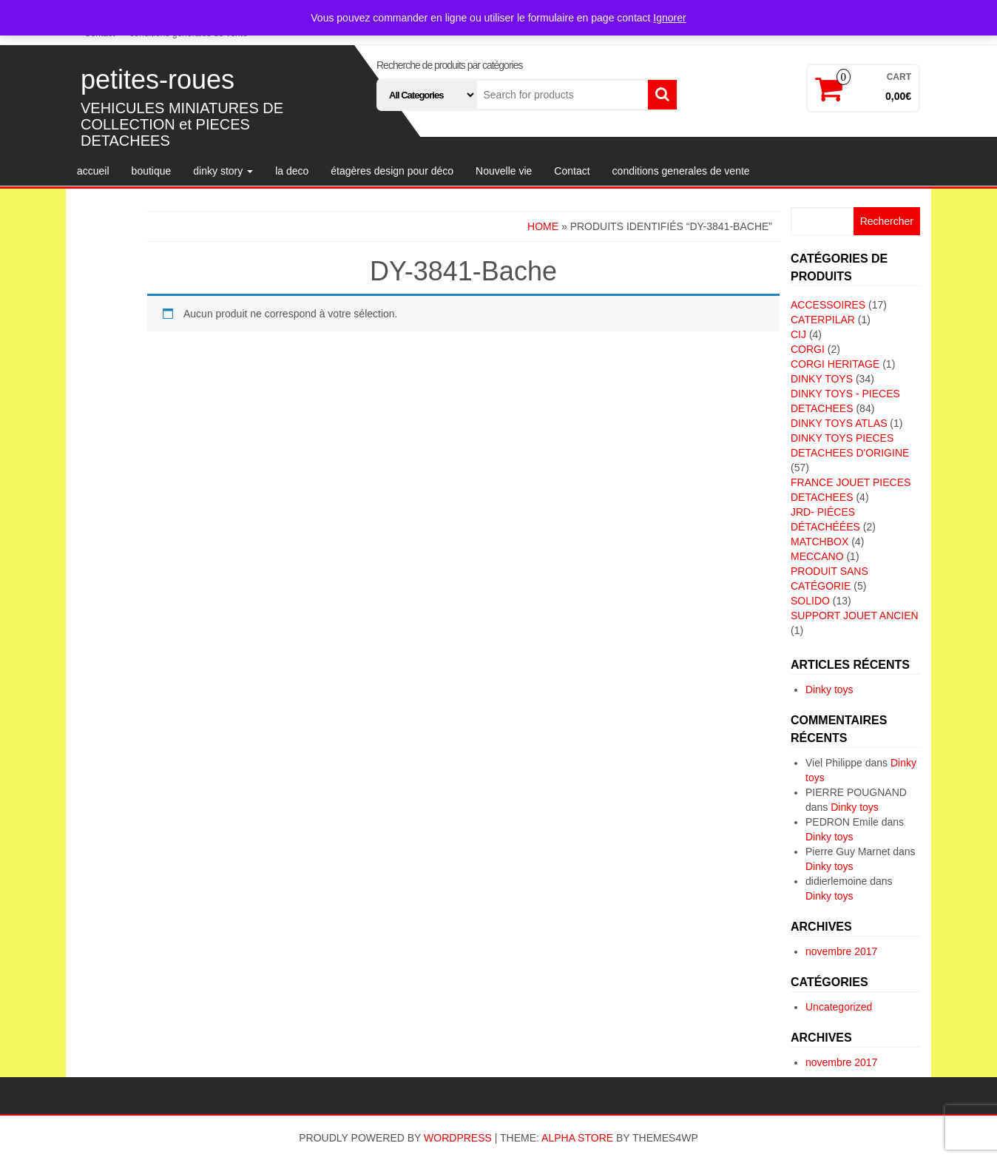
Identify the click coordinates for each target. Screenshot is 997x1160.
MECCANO (817, 556)
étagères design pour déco (392, 171)
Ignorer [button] (669, 18)
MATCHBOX (819, 541)
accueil (93, 171)
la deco (291, 171)
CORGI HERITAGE (835, 364)
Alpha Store (577, 1138)
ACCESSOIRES (828, 305)
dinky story (223, 171)
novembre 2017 (841, 951)
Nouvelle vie (504, 171)
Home (542, 226)
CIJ (798, 334)
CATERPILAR (823, 320)
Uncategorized (838, 1007)
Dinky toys (829, 689)
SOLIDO (810, 601)
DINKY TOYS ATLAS (839, 423)
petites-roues (157, 79)
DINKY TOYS (822, 379)
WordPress (458, 1138)
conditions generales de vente (681, 171)
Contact (571, 171)
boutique (152, 171)
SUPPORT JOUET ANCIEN (855, 615)
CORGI (808, 349)
